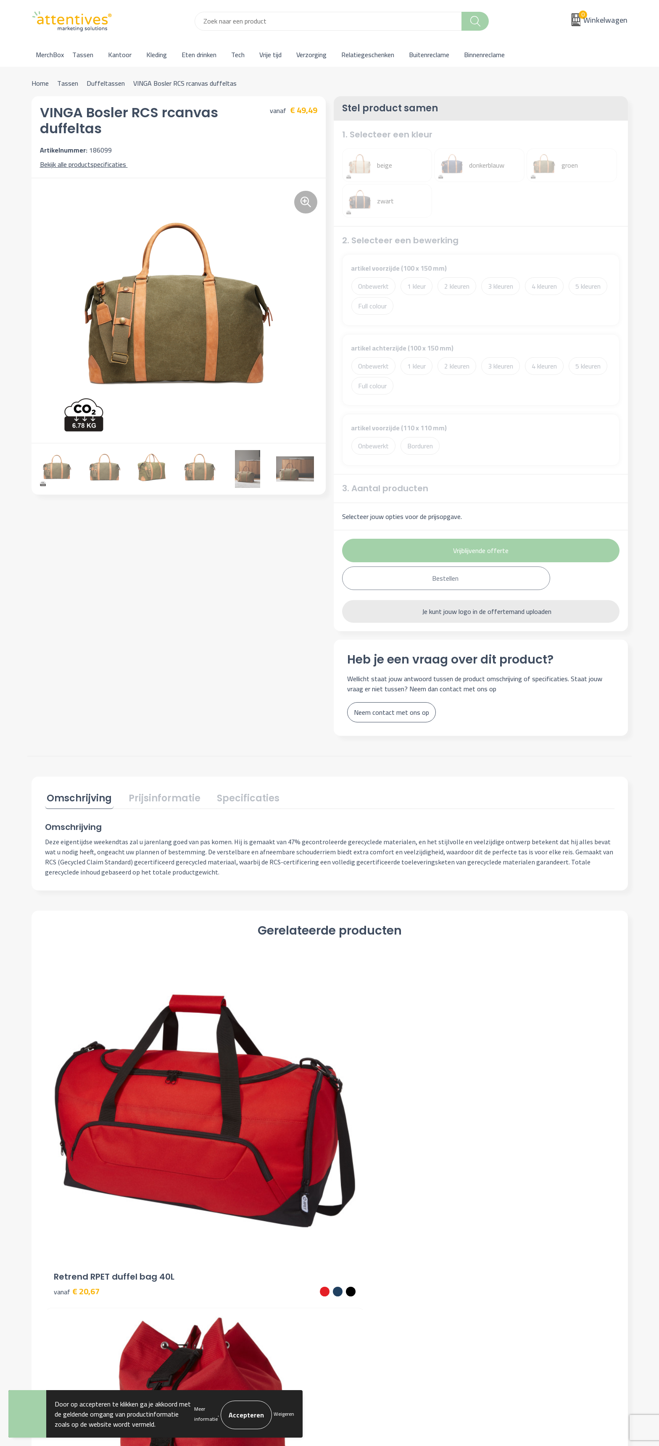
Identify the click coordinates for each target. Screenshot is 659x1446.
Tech (238, 54)
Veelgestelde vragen (220, 1253)
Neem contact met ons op (391, 712)
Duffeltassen (106, 83)
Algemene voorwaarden (521, 1228)
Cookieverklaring (510, 1240)
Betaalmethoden (363, 1253)
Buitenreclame (429, 54)
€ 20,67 (77, 1112)
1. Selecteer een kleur (387, 134)
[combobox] (328, 21)
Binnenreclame (484, 54)
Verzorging (311, 54)
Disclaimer (502, 1266)
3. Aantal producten (385, 488)
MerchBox (50, 54)
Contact (351, 1228)
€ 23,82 (504, 1124)
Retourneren (357, 1266)
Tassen (82, 54)
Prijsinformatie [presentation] (159, 796)
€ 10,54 (361, 1137)
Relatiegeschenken (367, 54)
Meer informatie (206, 1414)
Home (40, 83)
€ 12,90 (219, 1124)
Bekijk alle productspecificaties (86, 164)
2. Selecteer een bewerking (400, 240)
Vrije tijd (270, 54)
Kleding (156, 54)
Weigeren (284, 1414)
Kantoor (120, 54)
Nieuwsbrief (209, 1240)
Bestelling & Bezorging (372, 1240)
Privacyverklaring (511, 1253)
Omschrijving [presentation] (77, 796)
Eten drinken (199, 54)
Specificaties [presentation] (238, 796)
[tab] (77, 798)
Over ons (204, 1228)
